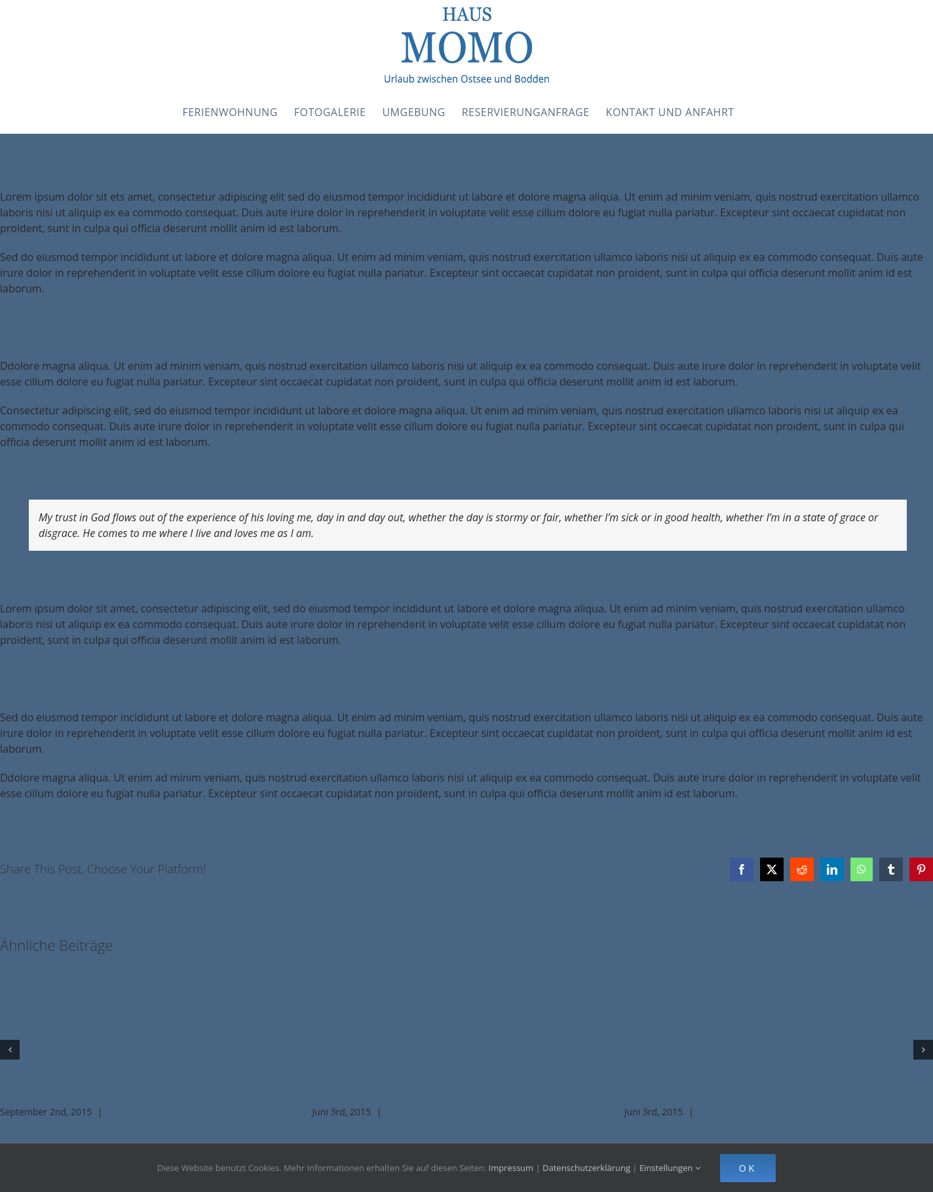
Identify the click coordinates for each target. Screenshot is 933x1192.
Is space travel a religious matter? (712, 1095)
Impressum (511, 1168)
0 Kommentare (140, 1111)
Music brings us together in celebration (103, 1095)
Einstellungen (669, 1168)
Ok (748, 1168)
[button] (10, 1050)
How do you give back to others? (397, 1095)
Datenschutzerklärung (586, 1168)
